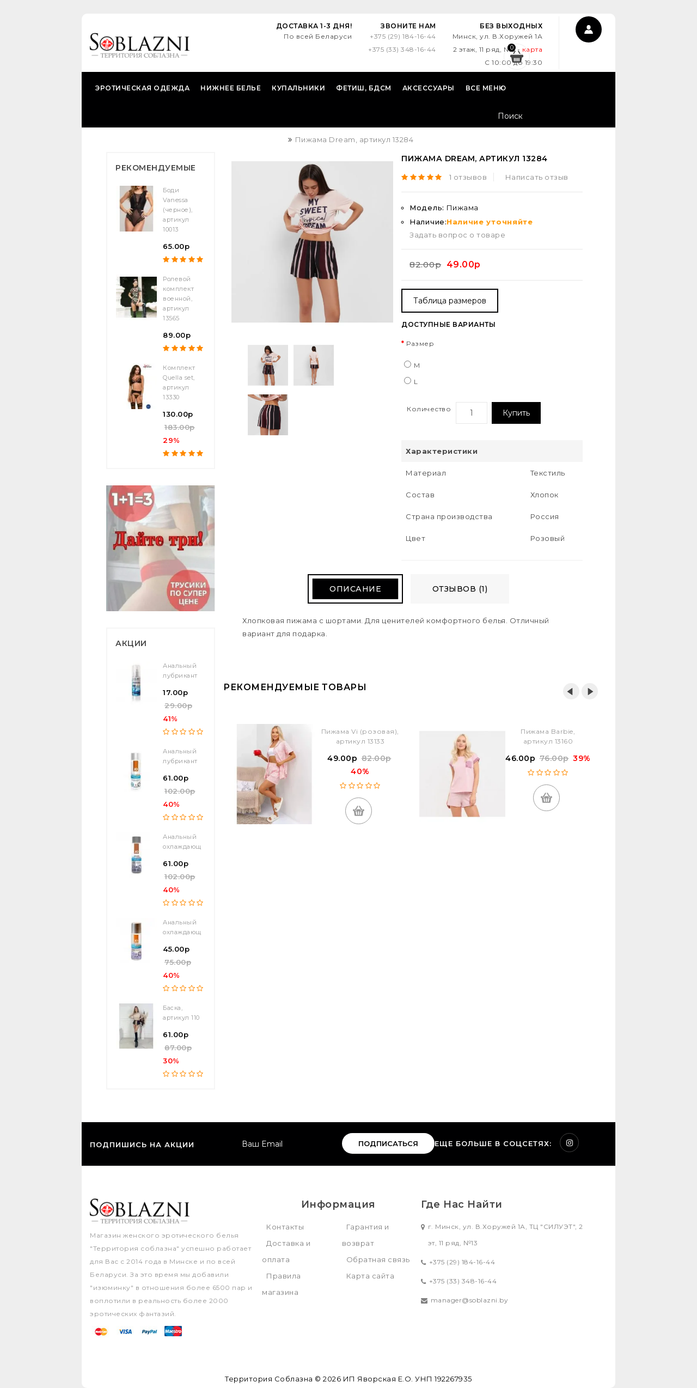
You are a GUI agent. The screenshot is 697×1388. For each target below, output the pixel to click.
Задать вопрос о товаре (457, 234)
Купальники (298, 88)
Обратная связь (378, 1259)
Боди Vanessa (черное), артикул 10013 (178, 209)
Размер (420, 343)
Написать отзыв (536, 177)
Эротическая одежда (142, 88)
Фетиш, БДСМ (364, 88)
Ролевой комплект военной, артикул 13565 (178, 298)
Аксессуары (428, 88)
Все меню (486, 88)
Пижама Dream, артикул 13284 (354, 139)
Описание (355, 589)
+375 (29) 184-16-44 (403, 36)
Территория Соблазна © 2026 (283, 1378)
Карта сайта (370, 1275)
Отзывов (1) (460, 589)
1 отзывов (468, 177)
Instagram (569, 1142)
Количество (429, 409)
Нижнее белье (230, 88)
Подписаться (388, 1143)
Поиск (595, 117)
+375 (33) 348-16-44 (402, 49)
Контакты (285, 1226)
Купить (516, 413)
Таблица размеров (449, 301)
